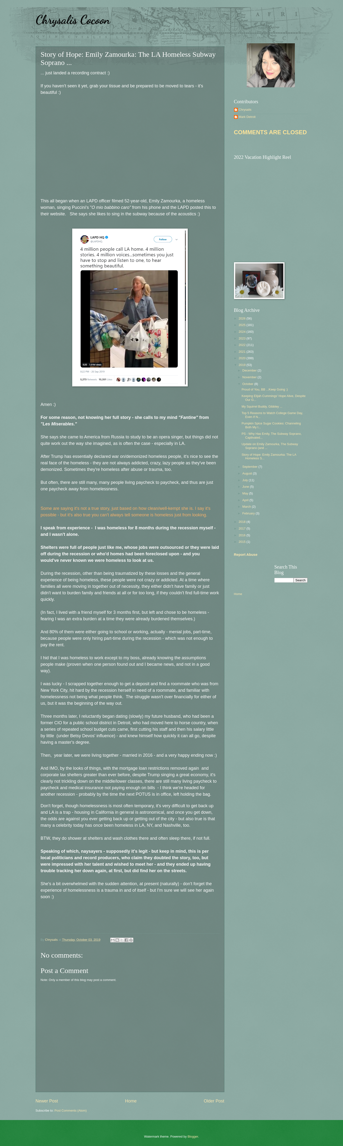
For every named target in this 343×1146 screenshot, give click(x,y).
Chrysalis (245, 109)
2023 (242, 338)
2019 (242, 365)
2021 (242, 351)
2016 (242, 535)
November (250, 377)
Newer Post (47, 1101)
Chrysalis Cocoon (73, 20)
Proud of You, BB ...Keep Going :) (265, 389)
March (247, 506)
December (250, 370)
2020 (242, 358)
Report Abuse (246, 554)
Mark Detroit (247, 117)
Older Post (214, 1101)
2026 (242, 318)
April (245, 500)
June (246, 486)
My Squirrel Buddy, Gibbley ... (262, 406)
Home (130, 1101)
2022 (242, 345)
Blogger (193, 1136)
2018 (242, 522)
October (248, 384)
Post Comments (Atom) (70, 1110)
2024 (242, 331)
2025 (242, 325)
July (245, 480)
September (250, 466)
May (245, 493)
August (247, 473)
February (249, 513)
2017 (242, 528)
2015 (242, 542)
